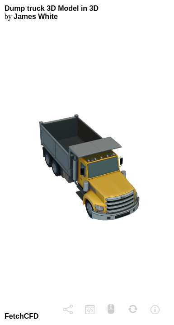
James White (36, 16)
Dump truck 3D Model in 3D (52, 8)
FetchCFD (22, 316)
